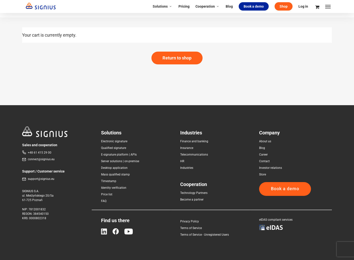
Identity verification (113, 187)
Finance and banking (194, 141)
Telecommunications (194, 154)
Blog (262, 148)
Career (263, 154)
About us (265, 141)
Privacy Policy (189, 221)
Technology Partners (193, 193)
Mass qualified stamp (115, 174)
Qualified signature (113, 148)
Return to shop (177, 57)
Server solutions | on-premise (120, 161)
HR (182, 161)
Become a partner (192, 199)
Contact (264, 161)
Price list (106, 194)
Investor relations (270, 168)
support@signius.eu (41, 179)
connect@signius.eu (41, 159)
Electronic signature (114, 141)
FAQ (103, 201)
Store (262, 174)
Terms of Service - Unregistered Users (204, 234)
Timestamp (108, 181)
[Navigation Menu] (328, 8)
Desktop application (114, 168)
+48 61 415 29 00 (39, 152)
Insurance (186, 148)
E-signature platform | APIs (119, 154)
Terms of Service (191, 228)
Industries (186, 168)
